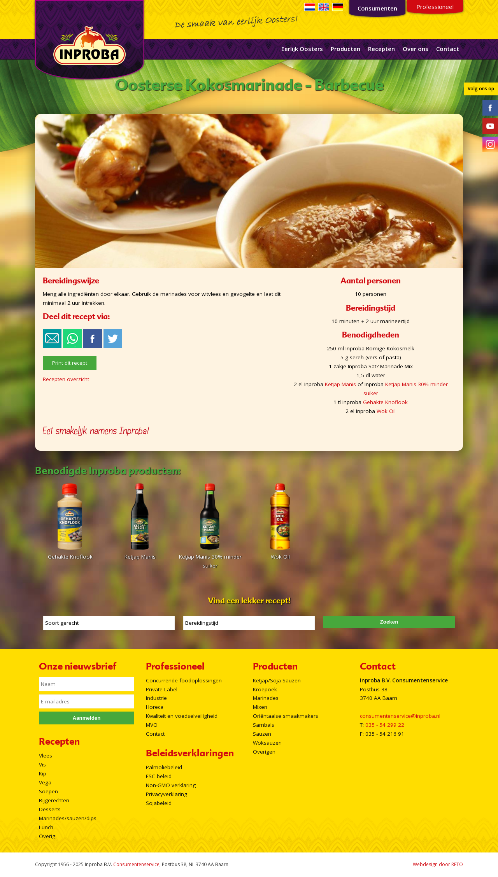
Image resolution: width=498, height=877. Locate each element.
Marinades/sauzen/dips (67, 818)
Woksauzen (267, 742)
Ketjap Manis (340, 384)
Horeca (154, 706)
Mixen (260, 706)
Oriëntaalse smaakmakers (285, 715)
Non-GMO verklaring (171, 785)
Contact (447, 49)
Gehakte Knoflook (385, 402)
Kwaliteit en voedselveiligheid (181, 715)
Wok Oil (386, 411)
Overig (47, 836)
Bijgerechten (54, 800)
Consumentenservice (136, 864)
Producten (345, 49)
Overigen (264, 751)
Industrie (156, 697)
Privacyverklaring (166, 794)
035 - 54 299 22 (384, 724)
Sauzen (262, 733)
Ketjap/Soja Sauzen (277, 680)
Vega (45, 782)
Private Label (161, 689)
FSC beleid (159, 776)
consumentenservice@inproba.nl (400, 715)
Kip (42, 773)
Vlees (45, 755)
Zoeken (389, 622)
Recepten (381, 49)
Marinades (266, 697)
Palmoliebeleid (164, 767)
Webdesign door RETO (438, 864)
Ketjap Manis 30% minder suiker (210, 556)
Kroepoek (265, 689)
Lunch (46, 827)
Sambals (263, 724)
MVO (152, 724)
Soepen (48, 791)
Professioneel (435, 7)
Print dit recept (69, 362)
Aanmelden (87, 718)
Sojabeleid (159, 803)
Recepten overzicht (66, 379)
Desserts (50, 809)
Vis (42, 764)
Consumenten (377, 8)
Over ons (415, 49)
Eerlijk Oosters (302, 49)
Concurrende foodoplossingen (184, 680)
